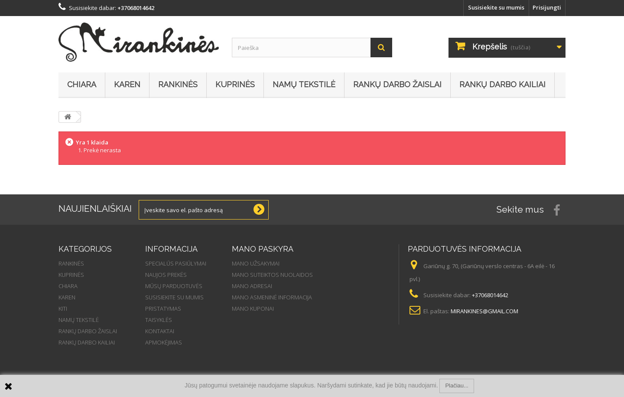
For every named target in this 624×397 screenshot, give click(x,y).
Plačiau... (456, 385)
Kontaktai (159, 331)
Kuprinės (235, 84)
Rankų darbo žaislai (397, 84)
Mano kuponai (253, 308)
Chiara (81, 84)
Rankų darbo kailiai (502, 84)
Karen (127, 84)
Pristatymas (163, 308)
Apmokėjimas (163, 342)
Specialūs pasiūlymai (175, 263)
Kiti (62, 308)
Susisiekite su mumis (496, 7)
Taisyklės (158, 320)
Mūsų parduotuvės (173, 286)
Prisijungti (547, 7)
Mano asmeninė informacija (272, 297)
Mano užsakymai (256, 263)
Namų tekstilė (304, 84)
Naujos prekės (166, 275)
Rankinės (178, 84)
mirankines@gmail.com (484, 311)
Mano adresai (252, 286)
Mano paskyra (262, 248)
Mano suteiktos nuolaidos (272, 275)
